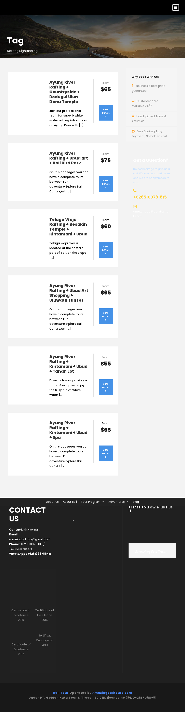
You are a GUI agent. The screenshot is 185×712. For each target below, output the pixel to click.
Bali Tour (61, 693)
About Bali (70, 502)
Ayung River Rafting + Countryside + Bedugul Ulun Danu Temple (64, 92)
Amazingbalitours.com (112, 693)
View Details (105, 113)
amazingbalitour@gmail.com (29, 539)
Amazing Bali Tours (151, 551)
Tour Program (90, 502)
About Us (52, 502)
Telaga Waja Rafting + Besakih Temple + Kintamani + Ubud (68, 227)
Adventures (116, 502)
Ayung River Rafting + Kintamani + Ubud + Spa (68, 430)
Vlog (136, 502)
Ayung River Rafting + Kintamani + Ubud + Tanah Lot (68, 364)
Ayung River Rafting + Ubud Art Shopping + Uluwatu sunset (68, 293)
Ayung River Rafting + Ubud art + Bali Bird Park (68, 158)
